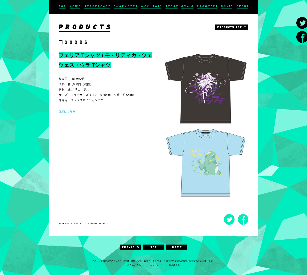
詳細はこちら (67, 111)
